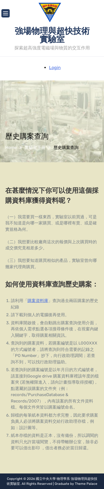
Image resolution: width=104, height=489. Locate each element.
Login (55, 67)
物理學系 (63, 479)
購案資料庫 (37, 300)
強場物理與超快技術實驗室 (52, 34)
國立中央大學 (46, 479)
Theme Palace (86, 484)
